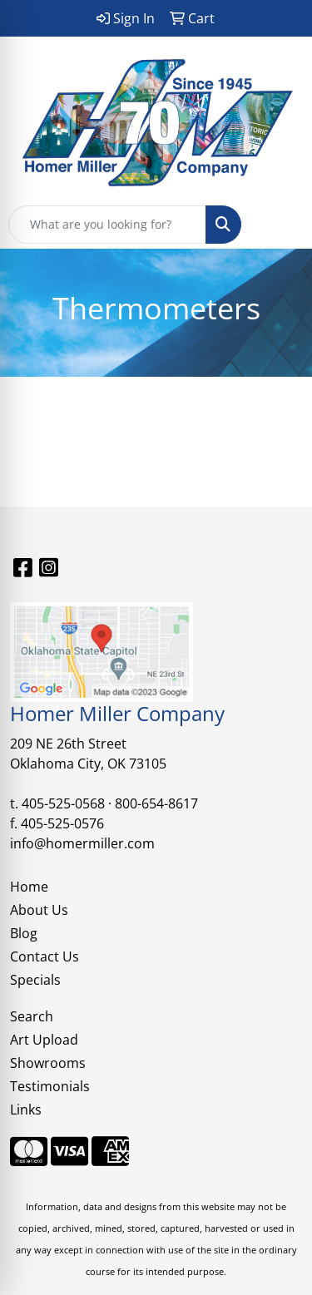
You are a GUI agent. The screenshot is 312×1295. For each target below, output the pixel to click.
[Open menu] (278, 224)
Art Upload (44, 1040)
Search (31, 1016)
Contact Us (44, 956)
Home (29, 886)
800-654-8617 (156, 803)
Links (26, 1109)
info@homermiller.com (82, 843)
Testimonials (50, 1086)
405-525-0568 (63, 803)
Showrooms (48, 1063)
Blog (23, 933)
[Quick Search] (107, 224)
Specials (35, 980)
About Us (39, 910)
